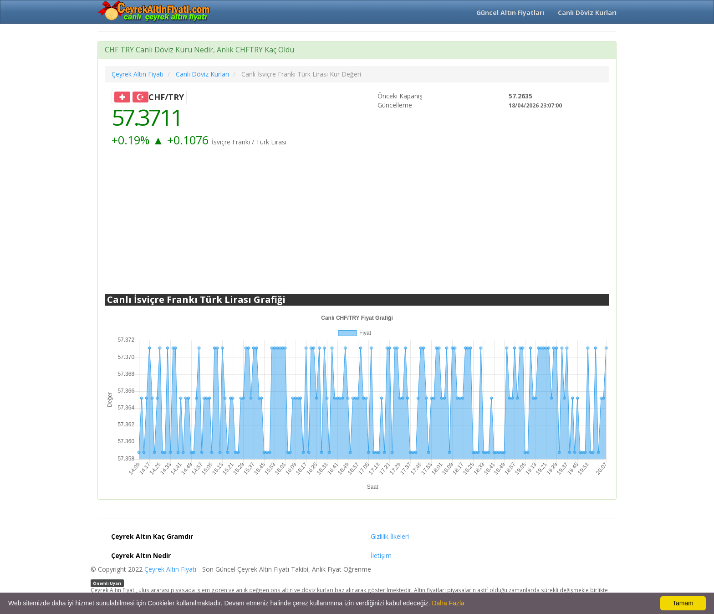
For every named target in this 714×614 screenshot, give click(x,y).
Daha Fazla (448, 603)
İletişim (381, 555)
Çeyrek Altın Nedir (141, 555)
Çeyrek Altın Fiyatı (170, 569)
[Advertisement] (357, 221)
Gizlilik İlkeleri (390, 536)
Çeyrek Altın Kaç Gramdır (152, 536)
